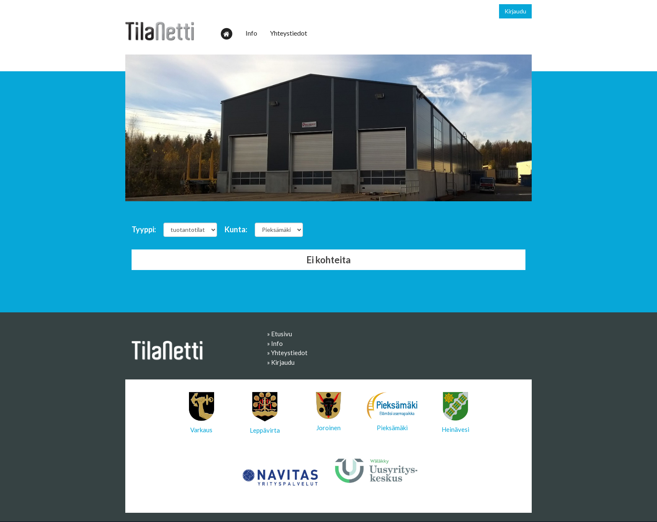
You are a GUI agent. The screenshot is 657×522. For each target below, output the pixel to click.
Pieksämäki (392, 411)
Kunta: (236, 229)
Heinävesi (455, 412)
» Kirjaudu (281, 362)
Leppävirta (265, 413)
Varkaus (201, 413)
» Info (275, 343)
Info (251, 33)
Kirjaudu (515, 11)
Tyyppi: (144, 229)
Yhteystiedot (288, 33)
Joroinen (328, 411)
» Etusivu (279, 334)
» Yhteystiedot (287, 352)
